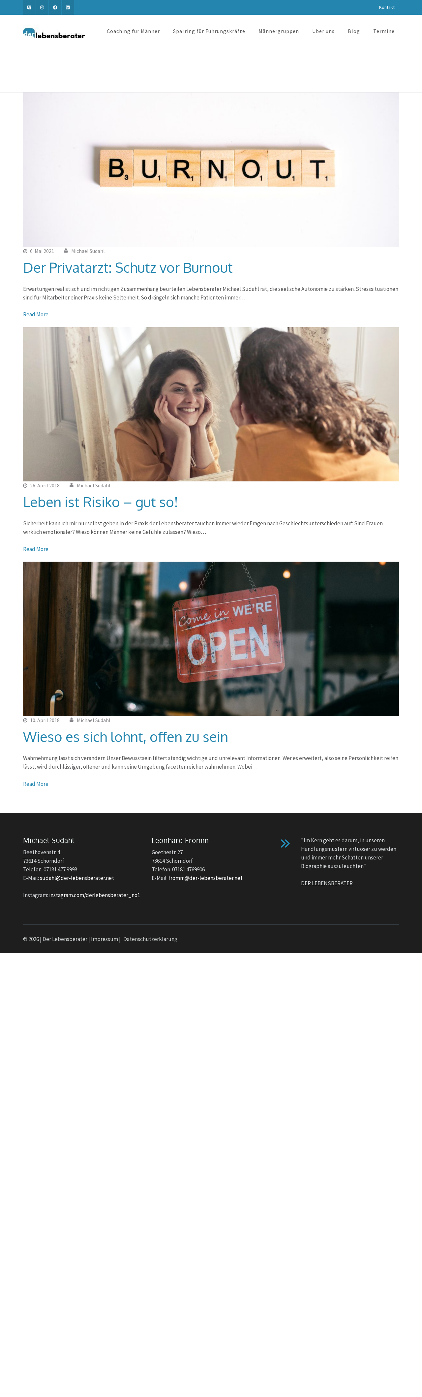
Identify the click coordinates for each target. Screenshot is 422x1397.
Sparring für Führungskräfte (209, 31)
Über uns (323, 31)
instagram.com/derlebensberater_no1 (94, 895)
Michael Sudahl (88, 251)
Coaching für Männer (133, 31)
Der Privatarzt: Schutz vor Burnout (128, 267)
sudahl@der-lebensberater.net (77, 878)
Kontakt (387, 7)
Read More (35, 314)
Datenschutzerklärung (150, 939)
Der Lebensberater (65, 939)
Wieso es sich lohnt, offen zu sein (125, 736)
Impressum (104, 939)
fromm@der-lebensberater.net (205, 878)
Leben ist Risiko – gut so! (100, 501)
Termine (384, 31)
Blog (354, 31)
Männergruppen (278, 31)
